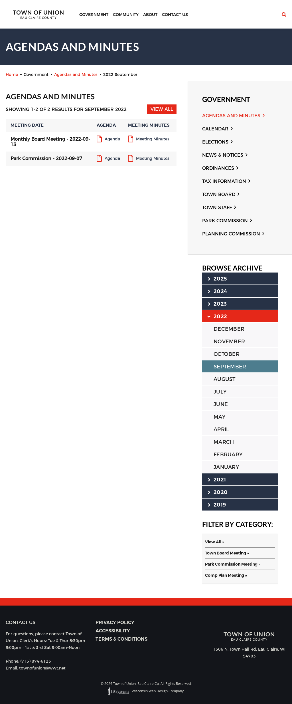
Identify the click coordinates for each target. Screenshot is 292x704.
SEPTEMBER (230, 367)
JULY (220, 392)
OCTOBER (227, 354)
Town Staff (217, 207)
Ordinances (218, 168)
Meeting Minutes (152, 139)
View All (162, 109)
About (150, 14)
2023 (217, 304)
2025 (217, 279)
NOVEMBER (229, 341)
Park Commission (225, 220)
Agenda (112, 139)
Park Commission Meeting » (232, 564)
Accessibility (113, 631)
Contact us (20, 622)
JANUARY (226, 467)
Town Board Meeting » (227, 553)
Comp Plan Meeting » (226, 575)
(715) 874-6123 (35, 661)
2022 (217, 316)
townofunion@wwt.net (42, 668)
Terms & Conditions (121, 639)
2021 (217, 479)
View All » (214, 541)
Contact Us (175, 14)
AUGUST (225, 379)
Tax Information (224, 181)
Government (93, 14)
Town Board (218, 194)
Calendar (215, 129)
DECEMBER (229, 329)
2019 (217, 505)
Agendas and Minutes (231, 115)
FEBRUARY (228, 454)
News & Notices (222, 155)
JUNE (221, 404)
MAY (219, 417)
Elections (215, 142)
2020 (218, 492)
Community (126, 14)
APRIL (221, 429)
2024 (217, 291)
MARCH (224, 442)
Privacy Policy (115, 622)
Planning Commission (231, 234)
